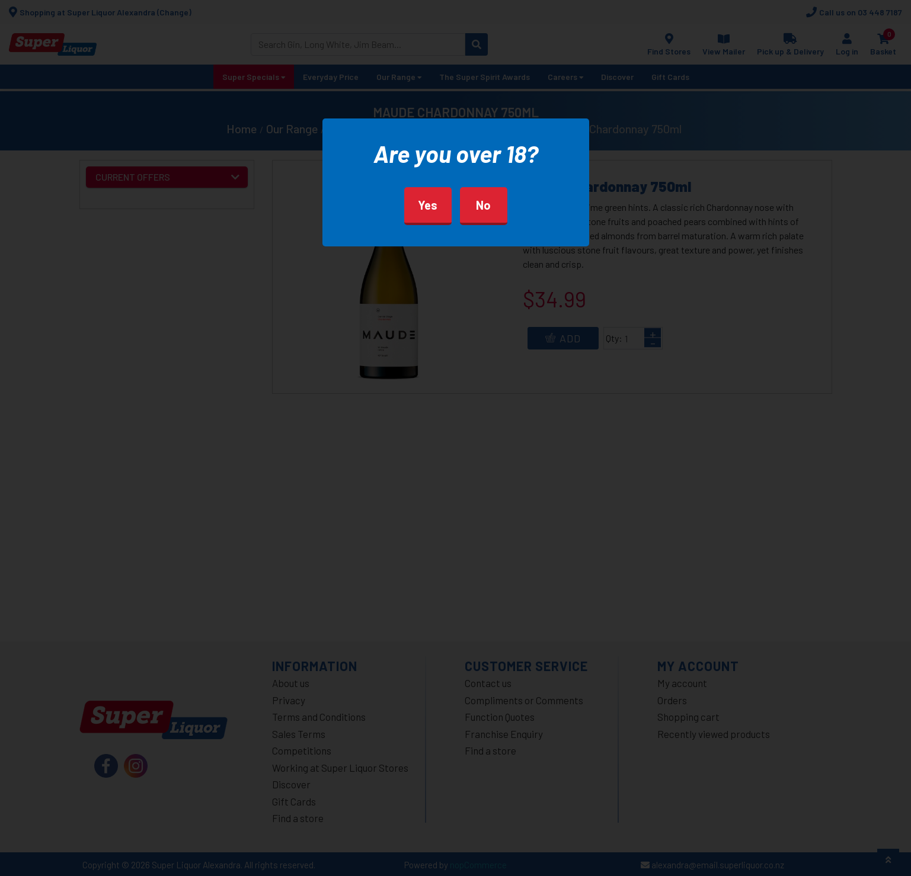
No (483, 205)
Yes (427, 205)
